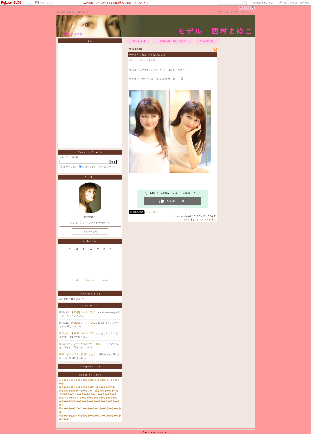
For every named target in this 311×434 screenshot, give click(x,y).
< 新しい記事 (138, 40)
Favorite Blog (90, 293)
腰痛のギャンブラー (70, 343)
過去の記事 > (207, 40)
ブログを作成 (290, 2)
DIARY (71, 12)
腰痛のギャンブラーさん (87, 333)
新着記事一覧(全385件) (173, 40)
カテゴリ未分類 (147, 60)
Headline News (90, 374)
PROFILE (83, 12)
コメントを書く (207, 219)
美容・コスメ (46, 2)
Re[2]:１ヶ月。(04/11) (86, 322)
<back (75, 280)
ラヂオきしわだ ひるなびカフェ (147, 54)
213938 (244, 8)
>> (263, 2)
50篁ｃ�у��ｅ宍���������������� (88, 397)
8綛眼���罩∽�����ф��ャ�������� (88, 394)
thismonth (90, 280)
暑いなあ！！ (91, 354)
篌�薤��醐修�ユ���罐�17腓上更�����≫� (89, 390)
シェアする (152, 211)
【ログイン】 (247, 12)
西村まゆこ (65, 333)
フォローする (90, 231)
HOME (61, 12)
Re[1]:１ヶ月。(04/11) (86, 312)
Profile (90, 177)
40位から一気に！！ (95, 343)
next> (105, 280)
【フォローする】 (228, 12)
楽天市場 (304, 2)
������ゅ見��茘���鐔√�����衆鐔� (87, 387)
